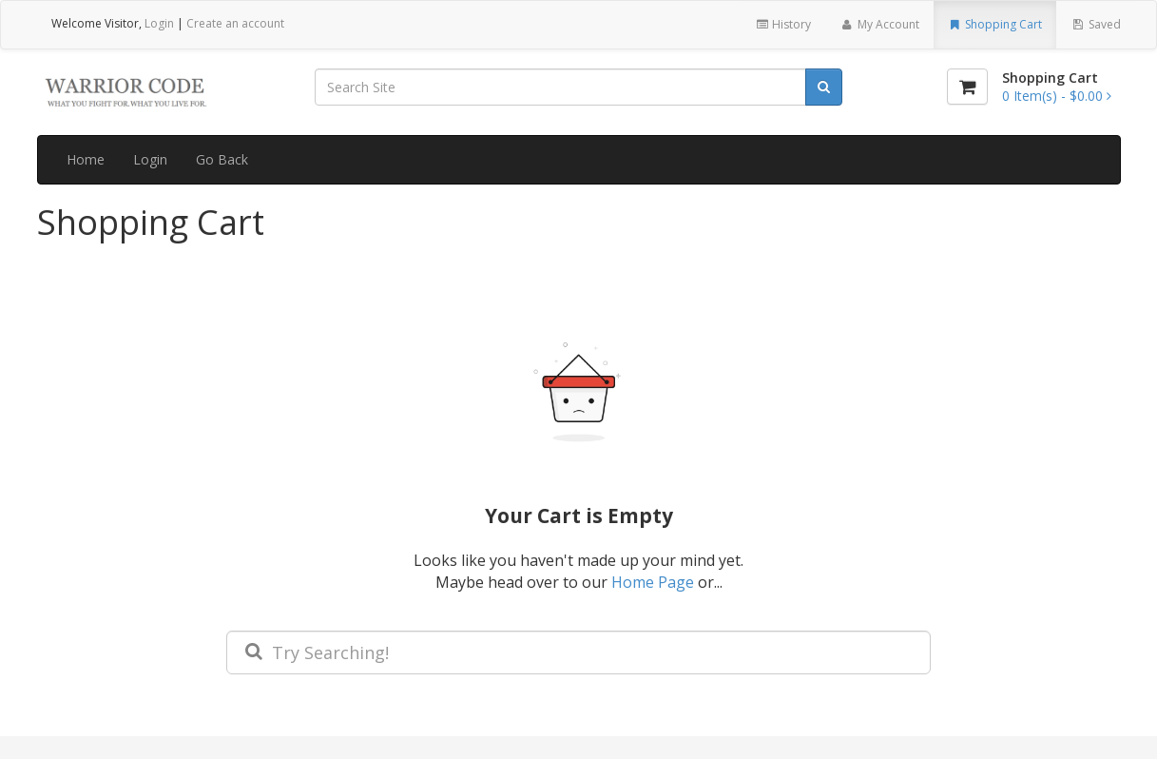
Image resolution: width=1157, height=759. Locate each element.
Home (86, 159)
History (783, 24)
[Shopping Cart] (967, 86)
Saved (1095, 24)
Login (159, 23)
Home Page (652, 582)
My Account (878, 24)
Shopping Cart (995, 24)
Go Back (222, 159)
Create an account (235, 23)
